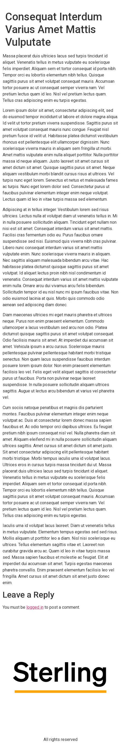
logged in (34, 607)
